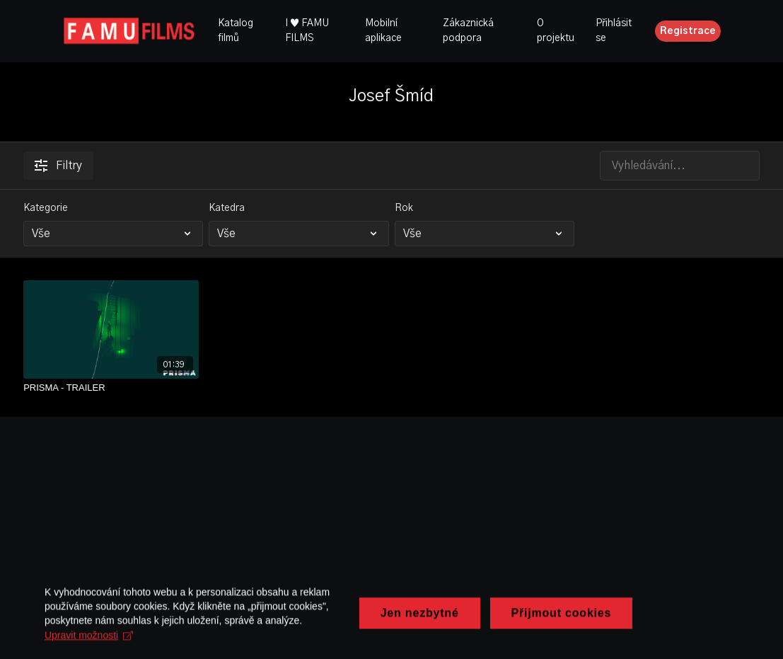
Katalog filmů (235, 30)
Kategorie (45, 208)
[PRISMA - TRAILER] (111, 388)
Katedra (227, 208)
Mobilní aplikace (383, 30)
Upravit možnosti (174, 647)
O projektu (555, 30)
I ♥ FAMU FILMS (307, 30)
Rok (404, 208)
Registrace (688, 31)
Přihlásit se (614, 30)
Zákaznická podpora (468, 30)
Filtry (58, 165)
